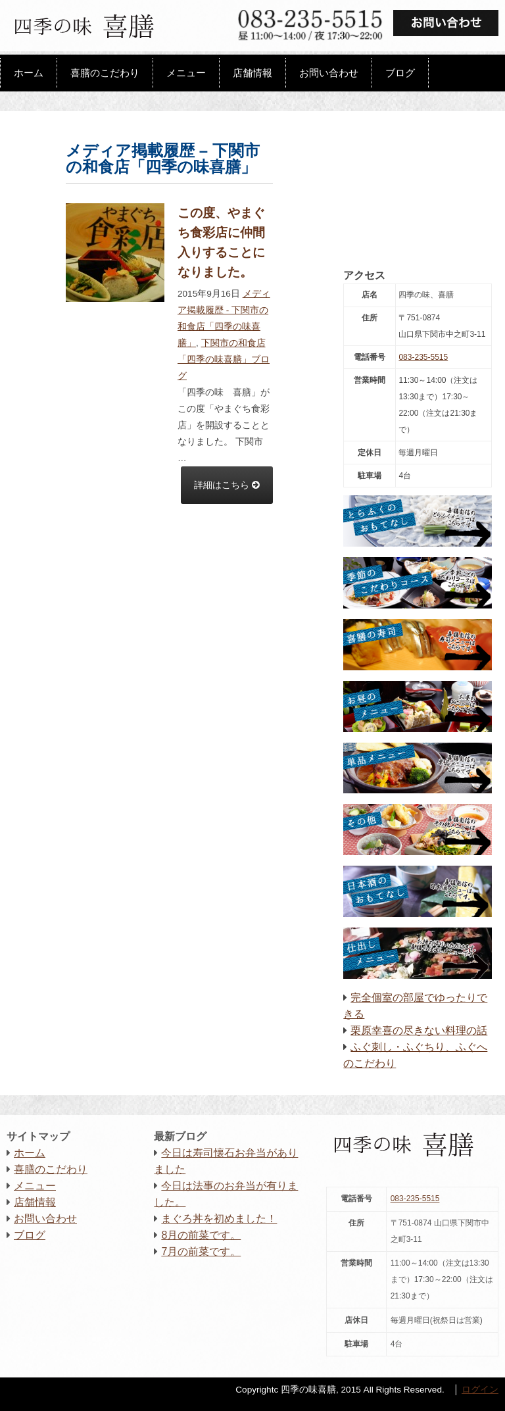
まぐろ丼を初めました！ (219, 1218)
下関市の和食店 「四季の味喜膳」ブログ (224, 359)
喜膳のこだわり (104, 72)
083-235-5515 (423, 357)
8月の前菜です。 (201, 1235)
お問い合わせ (328, 72)
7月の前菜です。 (201, 1251)
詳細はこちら (227, 485)
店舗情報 (252, 72)
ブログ (400, 72)
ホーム (28, 72)
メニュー (186, 72)
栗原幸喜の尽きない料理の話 (418, 1030)
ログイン (480, 1390)
